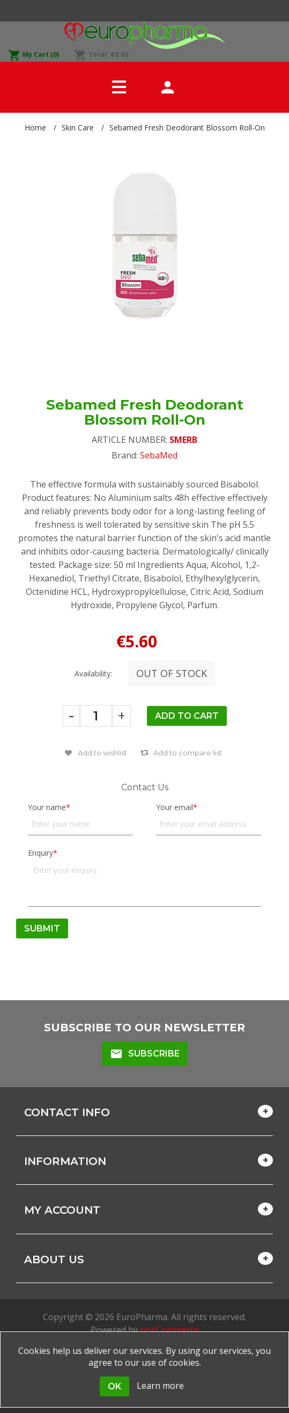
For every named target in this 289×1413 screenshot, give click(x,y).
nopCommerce (169, 1330)
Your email (174, 807)
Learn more (160, 1386)
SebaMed (158, 455)
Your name (47, 807)
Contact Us (144, 787)
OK (114, 1386)
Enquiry (40, 853)
